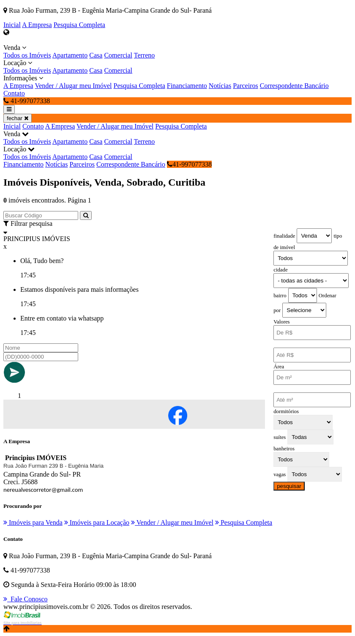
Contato (14, 93)
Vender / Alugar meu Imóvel (73, 85)
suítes (279, 437)
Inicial (12, 24)
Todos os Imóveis (27, 55)
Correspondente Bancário (294, 85)
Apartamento (70, 55)
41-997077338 (189, 164)
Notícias (220, 85)
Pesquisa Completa (79, 24)
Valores (281, 322)
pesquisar (289, 486)
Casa (95, 55)
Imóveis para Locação (96, 522)
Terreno (144, 55)
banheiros (284, 449)
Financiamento (187, 85)
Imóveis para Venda (33, 522)
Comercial (118, 55)
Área (278, 367)
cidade (280, 270)
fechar (17, 118)
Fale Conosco (25, 599)
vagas (279, 474)
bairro (280, 296)
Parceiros (245, 85)
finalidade (284, 236)
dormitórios (286, 411)
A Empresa (37, 24)
